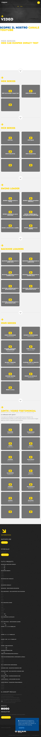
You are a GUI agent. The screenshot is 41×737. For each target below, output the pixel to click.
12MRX (3, 569)
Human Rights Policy (35, 735)
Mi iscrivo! (6, 717)
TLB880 (2, 660)
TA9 (1, 637)
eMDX (3, 652)
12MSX (3, 566)
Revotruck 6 (4, 647)
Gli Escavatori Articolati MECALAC (7, 696)
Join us (28, 735)
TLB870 (2, 658)
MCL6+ (2, 599)
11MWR (2, 575)
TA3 (1, 631)
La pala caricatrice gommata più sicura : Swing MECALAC (11, 694)
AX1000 (2, 620)
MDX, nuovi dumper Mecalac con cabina (8, 702)
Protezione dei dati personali (21, 735)
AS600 (2, 604)
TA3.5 (2, 632)
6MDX (2, 642)
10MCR (2, 583)
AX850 (2, 618)
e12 (1, 589)
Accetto (21, 727)
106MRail (2, 683)
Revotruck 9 (4, 649)
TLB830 (2, 655)
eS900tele (4, 615)
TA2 (1, 629)
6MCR (2, 580)
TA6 (1, 636)
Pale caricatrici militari (5, 680)
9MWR (2, 573)
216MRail (2, 688)
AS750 (2, 605)
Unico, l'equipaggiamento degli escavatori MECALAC (10, 699)
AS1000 (2, 610)
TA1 (1, 628)
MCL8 (2, 601)
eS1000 (3, 613)
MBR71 (2, 666)
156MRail (2, 687)
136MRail (2, 685)
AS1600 (2, 612)
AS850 (2, 607)
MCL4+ (2, 596)
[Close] (37, 720)
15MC (2, 586)
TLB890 (2, 661)
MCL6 (2, 597)
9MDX (2, 644)
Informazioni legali (11, 735)
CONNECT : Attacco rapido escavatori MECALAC (11, 701)
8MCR (2, 581)
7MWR (2, 572)
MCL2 (2, 593)
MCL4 (2, 594)
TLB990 (2, 663)
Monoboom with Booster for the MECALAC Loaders (10, 697)
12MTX (3, 567)
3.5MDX (2, 640)
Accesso (4, 542)
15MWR (2, 577)
